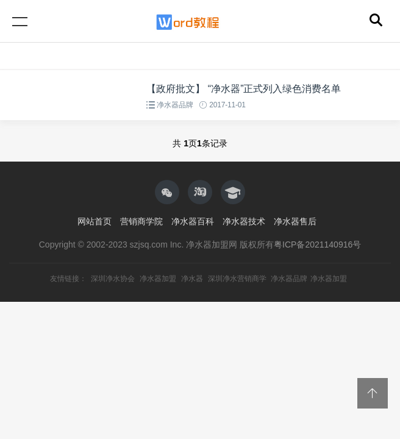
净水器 (192, 278)
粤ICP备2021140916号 (317, 244)
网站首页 (94, 221)
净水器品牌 (175, 105)
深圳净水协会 (113, 278)
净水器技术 (244, 221)
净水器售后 (295, 221)
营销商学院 (141, 221)
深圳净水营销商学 (237, 278)
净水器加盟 (158, 278)
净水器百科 (192, 221)
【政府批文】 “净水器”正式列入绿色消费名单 (243, 89)
